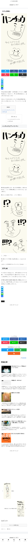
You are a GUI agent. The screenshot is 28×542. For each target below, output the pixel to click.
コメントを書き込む (14, 525)
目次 (12, 116)
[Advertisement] (14, 320)
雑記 (2, 301)
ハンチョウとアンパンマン (8, 110)
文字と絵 (4, 111)
